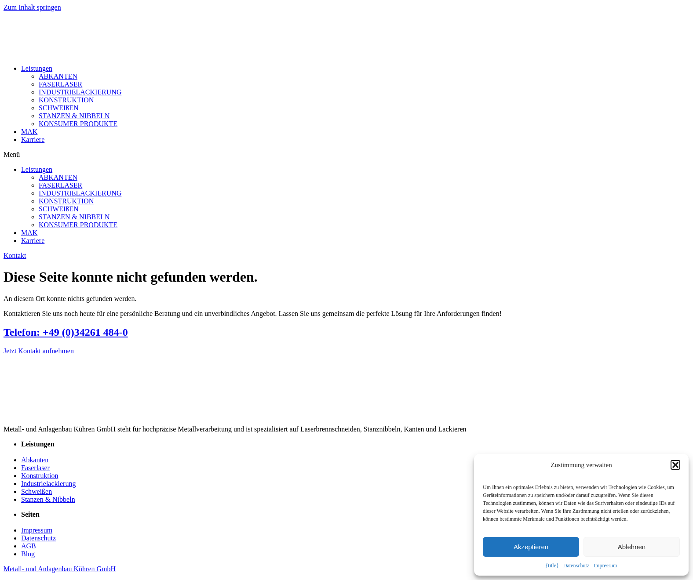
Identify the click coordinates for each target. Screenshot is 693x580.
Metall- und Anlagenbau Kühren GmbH (60, 569)
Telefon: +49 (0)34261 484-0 (66, 332)
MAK (29, 131)
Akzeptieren (531, 547)
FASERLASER (60, 84)
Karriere (32, 139)
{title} (552, 565)
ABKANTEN (58, 76)
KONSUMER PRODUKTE (78, 123)
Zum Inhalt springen (32, 7)
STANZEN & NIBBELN (74, 116)
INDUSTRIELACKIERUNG (80, 92)
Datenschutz (576, 565)
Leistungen (36, 68)
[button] (675, 464)
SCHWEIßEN (59, 108)
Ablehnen (632, 547)
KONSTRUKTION (66, 100)
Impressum (605, 565)
